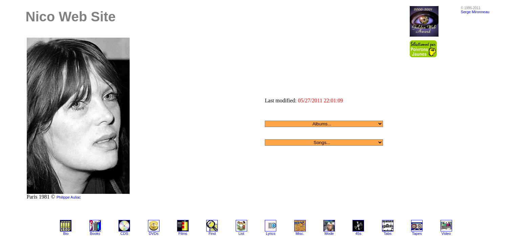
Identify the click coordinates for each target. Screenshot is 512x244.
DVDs (153, 233)
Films (182, 233)
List (241, 233)
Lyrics (270, 233)
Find (212, 233)
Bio (65, 233)
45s (358, 233)
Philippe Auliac (69, 197)
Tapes (417, 233)
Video (446, 233)
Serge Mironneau (475, 12)
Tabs (387, 233)
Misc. (300, 233)
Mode (329, 233)
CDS (124, 233)
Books (95, 233)
